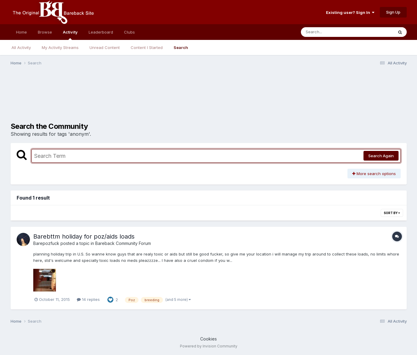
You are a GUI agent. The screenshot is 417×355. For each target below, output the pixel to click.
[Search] (330, 32)
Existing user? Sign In (350, 12)
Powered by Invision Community (208, 346)
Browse (45, 32)
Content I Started (147, 47)
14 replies (88, 299)
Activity (70, 35)
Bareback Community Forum (123, 243)
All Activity (21, 47)
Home (21, 32)
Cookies (208, 338)
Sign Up (393, 12)
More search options (374, 173)
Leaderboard (101, 32)
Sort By (392, 213)
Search (181, 47)
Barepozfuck (46, 243)
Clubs (129, 32)
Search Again (381, 155)
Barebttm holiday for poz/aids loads (84, 236)
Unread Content (105, 47)
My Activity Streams (60, 47)
